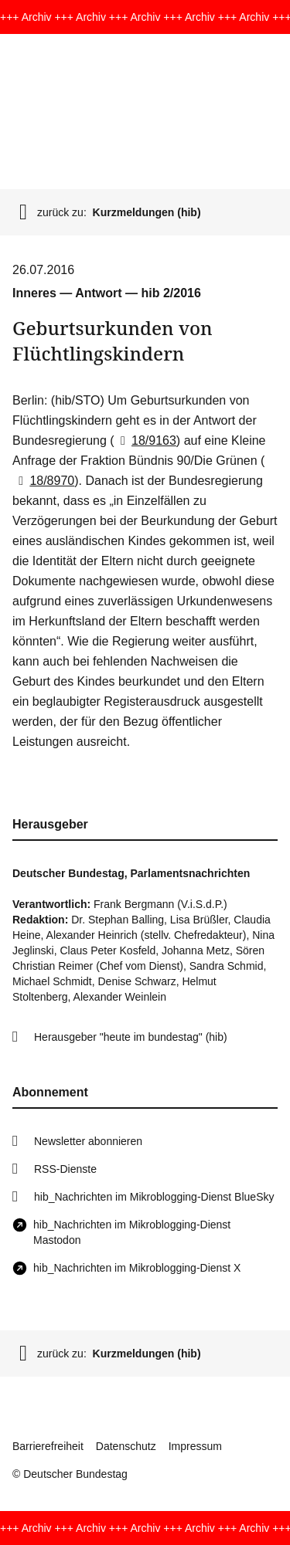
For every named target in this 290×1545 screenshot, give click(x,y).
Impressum (195, 1446)
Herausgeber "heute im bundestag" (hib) (130, 1037)
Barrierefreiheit (48, 1446)
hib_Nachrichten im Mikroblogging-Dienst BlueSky (154, 1197)
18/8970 (43, 480)
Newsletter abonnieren (88, 1141)
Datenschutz (126, 1446)
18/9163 (145, 440)
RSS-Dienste (65, 1169)
